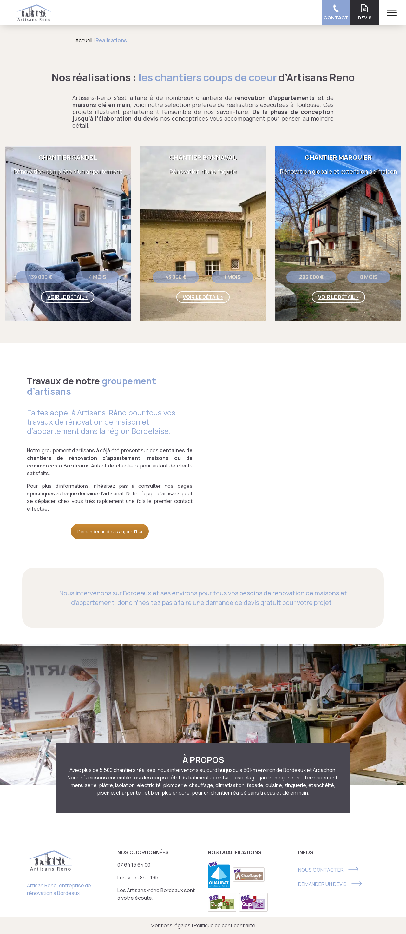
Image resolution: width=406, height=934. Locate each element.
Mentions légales (171, 925)
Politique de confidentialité (224, 925)
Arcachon (324, 769)
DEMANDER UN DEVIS (322, 884)
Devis (365, 12)
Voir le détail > (67, 297)
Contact (336, 12)
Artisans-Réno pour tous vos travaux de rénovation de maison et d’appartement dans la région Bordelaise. (101, 421)
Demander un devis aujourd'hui (109, 531)
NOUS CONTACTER (321, 869)
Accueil (83, 40)
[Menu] (392, 13)
